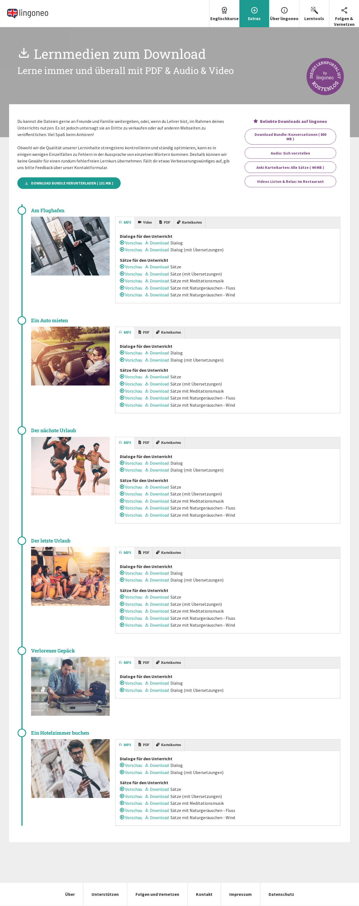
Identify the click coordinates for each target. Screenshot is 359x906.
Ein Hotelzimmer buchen (60, 732)
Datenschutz (281, 894)
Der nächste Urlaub (53, 430)
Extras (254, 10)
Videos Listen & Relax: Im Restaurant (290, 181)
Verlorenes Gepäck (53, 650)
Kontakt (204, 894)
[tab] (125, 222)
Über (70, 894)
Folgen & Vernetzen (344, 13)
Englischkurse (224, 10)
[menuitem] (224, 13)
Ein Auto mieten (49, 320)
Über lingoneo (284, 10)
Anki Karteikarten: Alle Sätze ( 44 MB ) (290, 167)
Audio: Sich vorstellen (290, 153)
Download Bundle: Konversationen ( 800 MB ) (290, 136)
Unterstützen (105, 894)
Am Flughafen (47, 210)
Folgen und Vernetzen (157, 894)
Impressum (240, 894)
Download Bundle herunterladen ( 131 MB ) (69, 183)
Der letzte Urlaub (50, 540)
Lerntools (314, 10)
